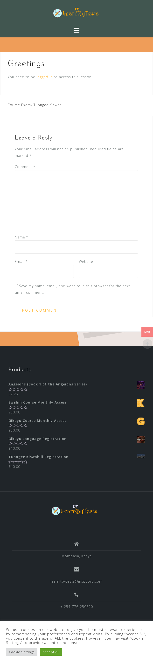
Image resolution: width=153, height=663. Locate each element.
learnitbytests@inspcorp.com (76, 581)
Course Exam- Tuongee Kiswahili (36, 105)
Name (21, 237)
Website (86, 261)
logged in (44, 77)
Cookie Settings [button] (22, 652)
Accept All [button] (51, 652)
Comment (25, 166)
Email (21, 261)
